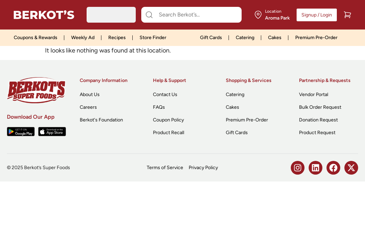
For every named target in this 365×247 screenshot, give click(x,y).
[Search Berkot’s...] (195, 15)
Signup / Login (316, 15)
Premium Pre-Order (316, 37)
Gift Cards (211, 37)
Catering (245, 37)
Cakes (274, 37)
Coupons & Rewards (35, 37)
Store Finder (153, 37)
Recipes (117, 37)
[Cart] (347, 14)
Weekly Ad (83, 37)
